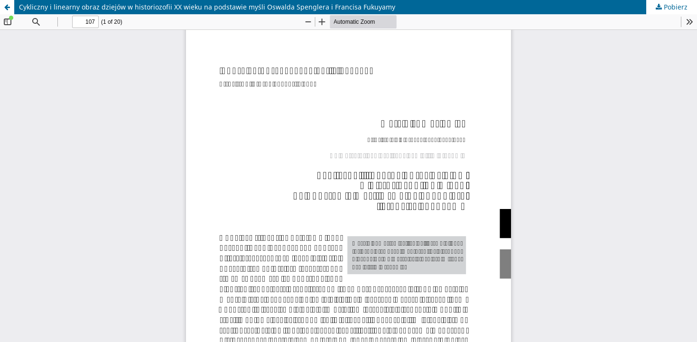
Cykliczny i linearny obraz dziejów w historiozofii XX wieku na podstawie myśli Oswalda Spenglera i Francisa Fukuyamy (207, 6)
